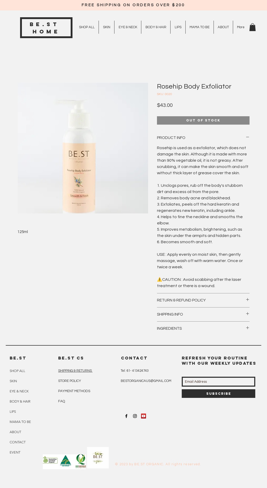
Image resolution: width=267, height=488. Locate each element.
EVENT (15, 452)
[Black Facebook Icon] (126, 416)
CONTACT (18, 442)
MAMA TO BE (20, 422)
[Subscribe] (218, 393)
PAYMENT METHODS (74, 391)
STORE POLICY (70, 381)
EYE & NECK (19, 391)
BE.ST (46, 24)
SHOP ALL (17, 371)
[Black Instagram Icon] (134, 416)
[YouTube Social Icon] (143, 416)
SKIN (13, 381)
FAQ (61, 401)
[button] (252, 27)
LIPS (13, 412)
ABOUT (15, 432)
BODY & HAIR (20, 401)
